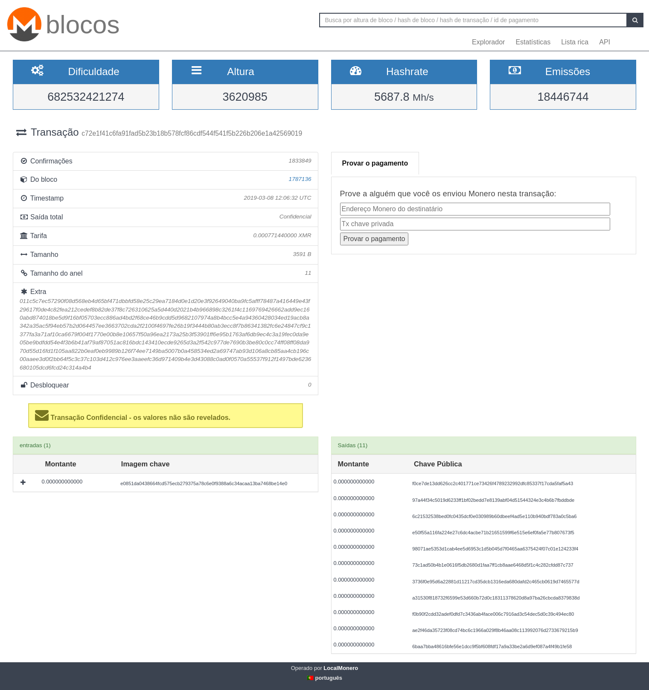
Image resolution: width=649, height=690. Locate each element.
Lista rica (574, 42)
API (604, 42)
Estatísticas (532, 42)
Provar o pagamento (375, 163)
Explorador (488, 42)
